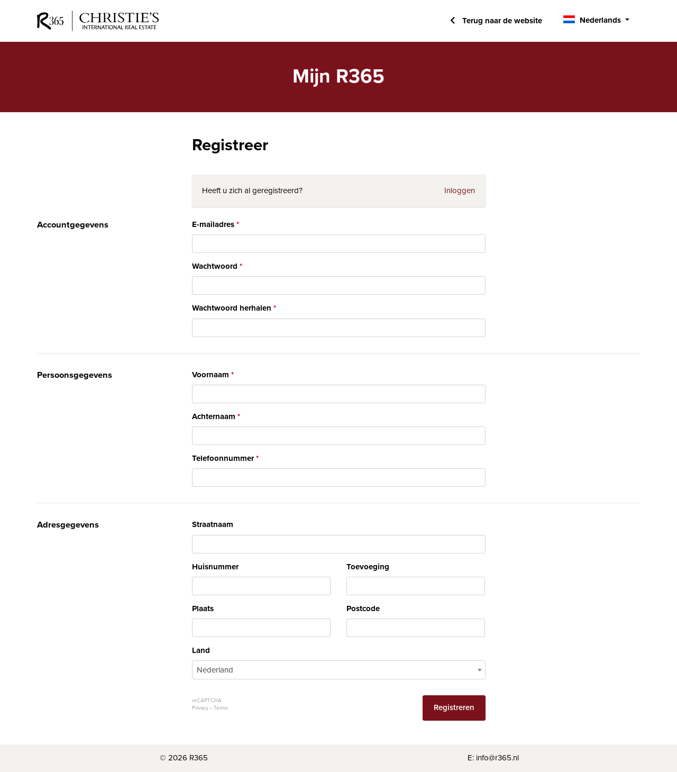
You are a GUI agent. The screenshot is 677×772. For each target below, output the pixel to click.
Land (201, 650)
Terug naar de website (501, 20)
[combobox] (339, 669)
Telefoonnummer (223, 458)
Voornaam (210, 374)
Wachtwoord (214, 266)
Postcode (363, 608)
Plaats (203, 608)
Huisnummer (215, 566)
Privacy (200, 708)
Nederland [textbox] (215, 670)
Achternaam (213, 416)
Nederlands (600, 20)
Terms (221, 708)
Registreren (454, 707)
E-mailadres (213, 224)
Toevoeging (367, 566)
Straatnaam (212, 524)
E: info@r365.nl (493, 757)
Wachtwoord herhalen (231, 308)
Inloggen (459, 190)
